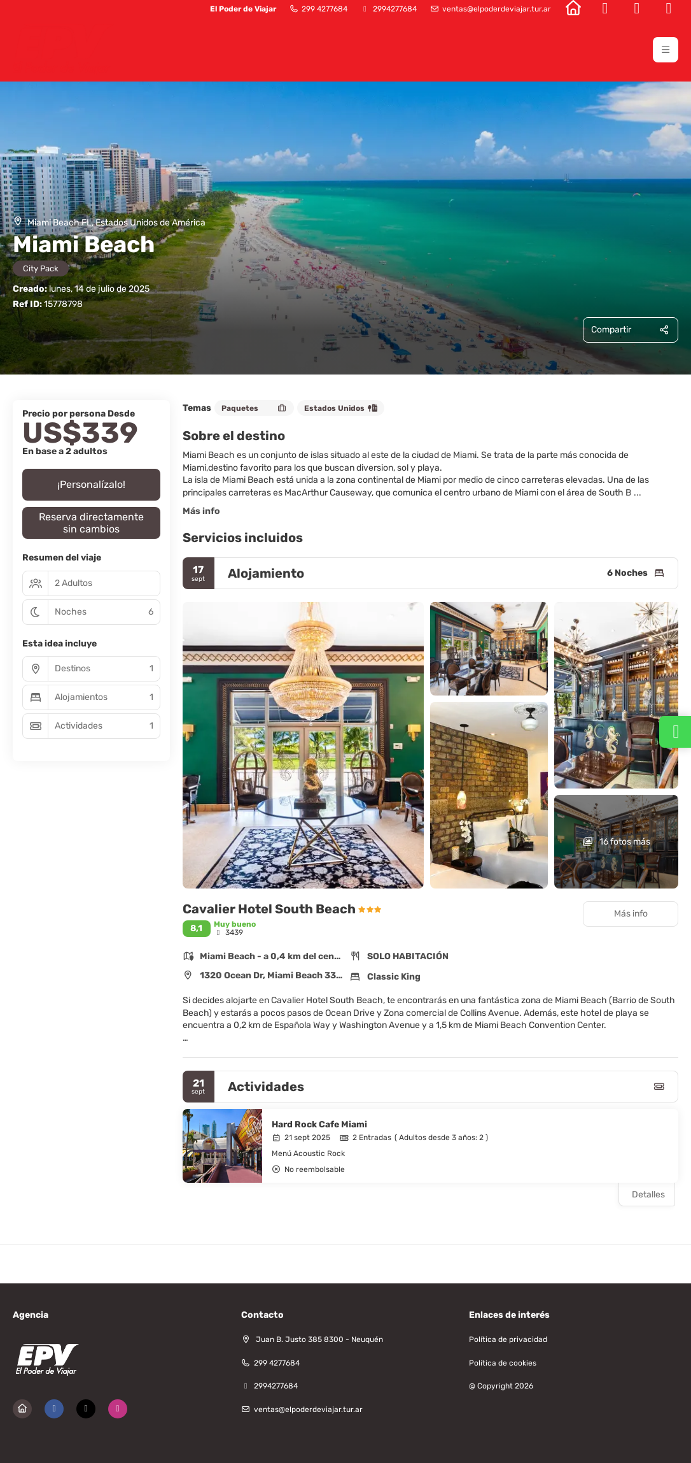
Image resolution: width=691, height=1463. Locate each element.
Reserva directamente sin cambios (91, 523)
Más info (201, 511)
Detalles (648, 1194)
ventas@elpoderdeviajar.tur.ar (496, 8)
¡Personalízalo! (91, 484)
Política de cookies (502, 1363)
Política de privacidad (508, 1339)
